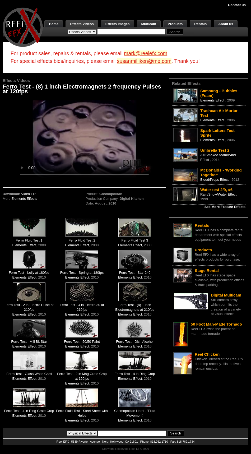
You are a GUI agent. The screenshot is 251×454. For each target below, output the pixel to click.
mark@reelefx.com (145, 53)
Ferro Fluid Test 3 (135, 240)
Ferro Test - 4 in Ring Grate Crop (29, 411)
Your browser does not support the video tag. (84, 139)
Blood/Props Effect (215, 180)
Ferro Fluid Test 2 (82, 240)
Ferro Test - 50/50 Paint (82, 342)
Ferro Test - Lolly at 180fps (29, 273)
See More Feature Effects (224, 207)
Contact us (237, 5)
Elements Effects (24, 199)
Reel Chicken (207, 354)
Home (53, 24)
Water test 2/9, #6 (216, 189)
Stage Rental (207, 270)
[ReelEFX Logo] (23, 27)
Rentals (200, 24)
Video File (28, 194)
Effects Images (117, 24)
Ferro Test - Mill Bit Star (29, 342)
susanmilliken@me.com (144, 61)
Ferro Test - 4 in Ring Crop (135, 374)
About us (225, 24)
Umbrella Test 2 (215, 150)
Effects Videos (82, 24)
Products (175, 24)
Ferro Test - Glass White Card (29, 374)
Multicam (148, 24)
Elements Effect (24, 245)
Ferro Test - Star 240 (135, 273)
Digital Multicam (226, 295)
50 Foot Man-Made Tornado (216, 324)
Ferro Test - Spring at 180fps (82, 273)
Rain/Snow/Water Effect (219, 194)
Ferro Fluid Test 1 (29, 240)
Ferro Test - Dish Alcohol (134, 342)
